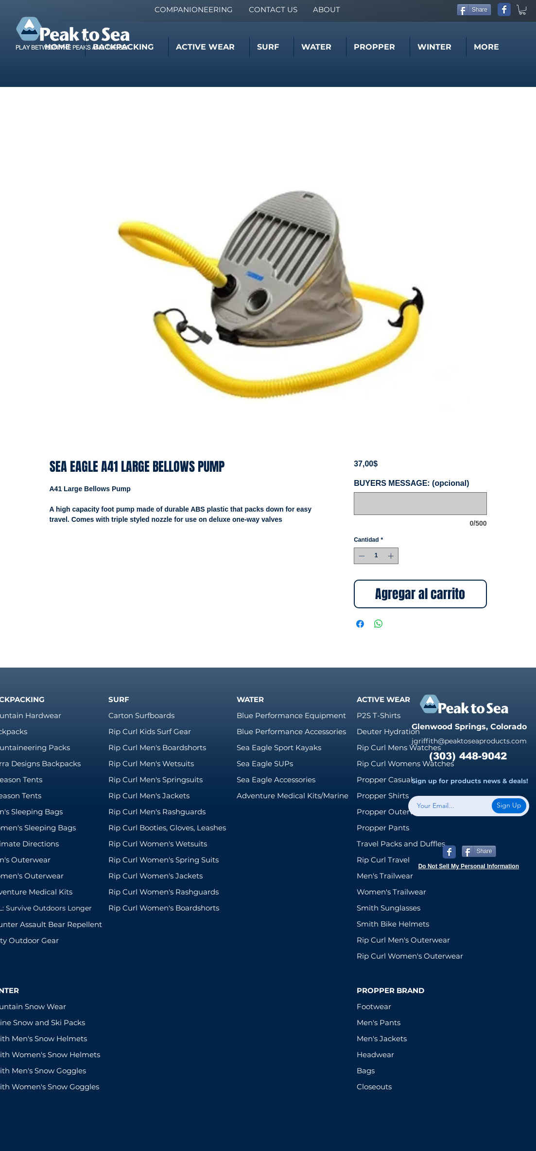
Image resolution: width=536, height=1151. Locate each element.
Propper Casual (385, 779)
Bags (366, 1070)
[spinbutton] (376, 556)
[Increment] (391, 556)
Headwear (375, 1054)
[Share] (474, 10)
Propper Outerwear (392, 811)
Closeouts (374, 1086)
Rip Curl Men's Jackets (149, 795)
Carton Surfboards (141, 715)
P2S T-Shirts (378, 715)
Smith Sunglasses (388, 907)
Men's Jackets (382, 1038)
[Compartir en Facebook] (360, 624)
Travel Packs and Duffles (401, 843)
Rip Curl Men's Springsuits (155, 779)
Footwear (374, 1006)
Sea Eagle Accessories (276, 779)
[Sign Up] (509, 805)
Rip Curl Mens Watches (399, 747)
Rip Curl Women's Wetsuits (157, 843)
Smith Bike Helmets (393, 923)
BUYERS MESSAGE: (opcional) (411, 483)
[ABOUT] (326, 9)
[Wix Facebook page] (504, 9)
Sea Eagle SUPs (265, 763)
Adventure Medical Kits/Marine (292, 795)
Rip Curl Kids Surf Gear (149, 731)
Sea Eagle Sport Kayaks (279, 747)
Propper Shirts (383, 795)
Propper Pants (383, 827)
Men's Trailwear (385, 875)
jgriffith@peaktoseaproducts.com (469, 741)
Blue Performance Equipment (291, 715)
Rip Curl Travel (383, 859)
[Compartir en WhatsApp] (378, 624)
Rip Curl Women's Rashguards (163, 891)
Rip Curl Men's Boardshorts (157, 747)
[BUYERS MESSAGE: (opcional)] (420, 504)
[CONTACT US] (273, 9)
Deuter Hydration (388, 731)
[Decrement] (360, 556)
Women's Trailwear (391, 891)
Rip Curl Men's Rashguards (157, 811)
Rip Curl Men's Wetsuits (151, 763)
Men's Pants (378, 1022)
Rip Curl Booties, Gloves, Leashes (167, 827)
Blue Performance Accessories (291, 731)
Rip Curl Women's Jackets (155, 875)
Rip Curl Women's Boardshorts (163, 907)
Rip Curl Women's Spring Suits (163, 859)
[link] (522, 10)
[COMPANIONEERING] (193, 9)
